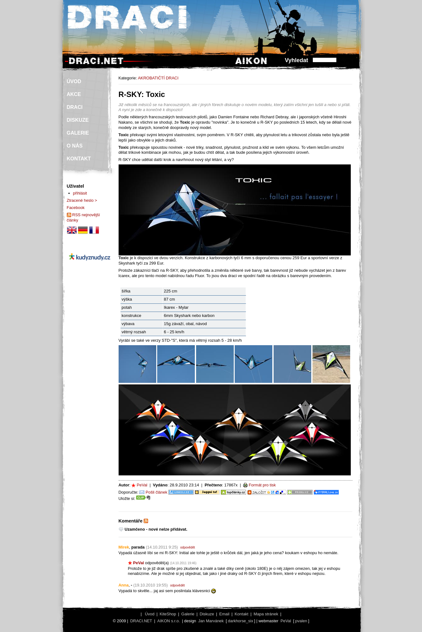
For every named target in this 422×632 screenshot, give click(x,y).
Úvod (149, 614)
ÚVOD (74, 81)
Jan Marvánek (211, 621)
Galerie (188, 614)
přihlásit (80, 193)
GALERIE (78, 133)
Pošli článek (156, 492)
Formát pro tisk (262, 485)
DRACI (75, 107)
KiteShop (168, 614)
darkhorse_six (240, 621)
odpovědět (187, 547)
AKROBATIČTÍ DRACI (158, 78)
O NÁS (75, 145)
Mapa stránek (266, 614)
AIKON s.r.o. (168, 621)
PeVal (142, 485)
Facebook (76, 207)
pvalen (301, 621)
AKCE (74, 94)
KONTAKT (79, 158)
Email (224, 614)
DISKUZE (78, 120)
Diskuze (207, 614)
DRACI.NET (141, 621)
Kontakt (241, 614)
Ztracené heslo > (82, 200)
